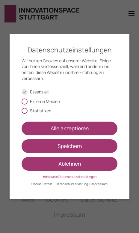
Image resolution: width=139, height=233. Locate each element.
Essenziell (38, 92)
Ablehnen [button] (69, 163)
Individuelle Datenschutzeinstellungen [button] (69, 177)
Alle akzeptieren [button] (70, 128)
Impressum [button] (99, 184)
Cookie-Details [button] (42, 184)
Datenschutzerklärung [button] (72, 184)
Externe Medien (43, 101)
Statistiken (39, 111)
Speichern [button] (70, 145)
